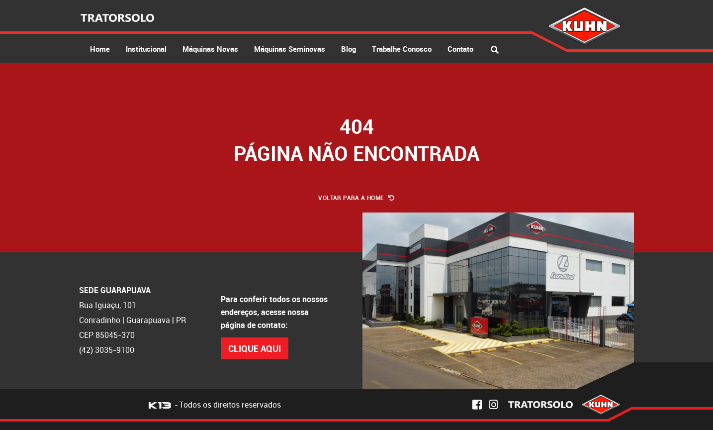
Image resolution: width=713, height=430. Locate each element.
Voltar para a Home (356, 198)
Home (100, 49)
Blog (348, 49)
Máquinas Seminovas (289, 49)
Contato (460, 49)
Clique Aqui (254, 348)
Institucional (146, 49)
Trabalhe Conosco (402, 49)
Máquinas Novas (210, 49)
